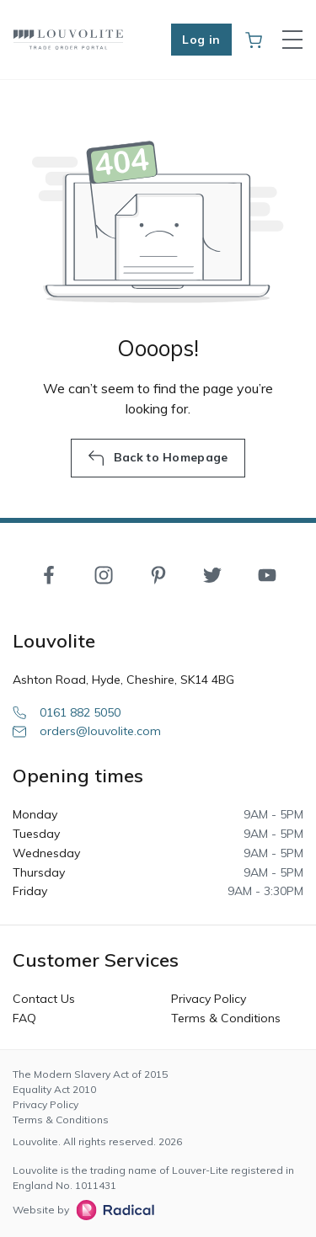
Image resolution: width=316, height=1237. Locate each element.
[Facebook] (49, 574)
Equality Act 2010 (54, 1089)
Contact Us (44, 998)
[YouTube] (267, 574)
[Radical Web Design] (111, 1210)
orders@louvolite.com (87, 730)
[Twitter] (212, 574)
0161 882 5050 (67, 712)
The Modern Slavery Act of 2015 (90, 1074)
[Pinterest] (158, 574)
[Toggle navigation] (292, 39)
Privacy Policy (208, 998)
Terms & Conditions (226, 1018)
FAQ (24, 1018)
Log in (201, 39)
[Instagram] (103, 574)
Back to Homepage (158, 458)
